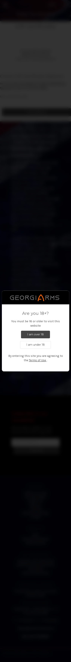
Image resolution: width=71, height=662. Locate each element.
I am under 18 (35, 345)
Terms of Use (37, 360)
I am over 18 (35, 334)
